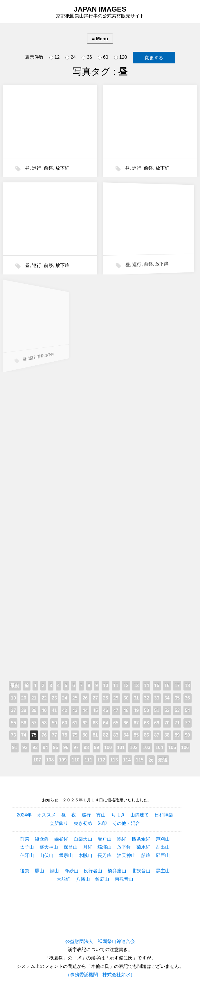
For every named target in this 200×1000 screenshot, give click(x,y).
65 (115, 722)
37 (13, 710)
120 (120, 57)
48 (126, 710)
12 (54, 57)
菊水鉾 (143, 847)
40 (44, 710)
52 (167, 710)
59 (54, 722)
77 (54, 734)
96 (66, 747)
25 (75, 697)
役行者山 (93, 870)
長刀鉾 (104, 855)
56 (23, 722)
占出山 (163, 847)
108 (50, 759)
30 (126, 697)
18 (187, 685)
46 (105, 710)
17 (177, 685)
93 (35, 747)
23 (54, 697)
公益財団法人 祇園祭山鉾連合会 (100, 941)
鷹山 (39, 870)
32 (146, 697)
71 (177, 722)
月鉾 (87, 847)
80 (85, 734)
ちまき (118, 814)
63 (95, 722)
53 (177, 710)
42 (64, 710)
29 (115, 697)
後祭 (24, 870)
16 (167, 685)
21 (34, 697)
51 (156, 710)
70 (167, 722)
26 (85, 697)
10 (105, 685)
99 (96, 747)
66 (126, 722)
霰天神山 (48, 847)
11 (115, 685)
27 (95, 697)
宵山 (101, 814)
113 (114, 759)
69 (156, 722)
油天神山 (126, 855)
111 (88, 759)
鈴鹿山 (102, 879)
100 (108, 747)
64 (105, 722)
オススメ (46, 814)
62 (85, 722)
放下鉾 (62, 168)
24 (70, 57)
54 (187, 710)
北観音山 (141, 870)
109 (63, 759)
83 (115, 734)
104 (159, 747)
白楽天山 (83, 838)
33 (156, 697)
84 (126, 734)
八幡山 (83, 879)
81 (95, 734)
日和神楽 (163, 814)
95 (55, 747)
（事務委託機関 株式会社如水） (100, 974)
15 (156, 685)
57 (34, 722)
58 (44, 722)
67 (136, 722)
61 (75, 722)
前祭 (48, 168)
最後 (162, 759)
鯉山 (54, 870)
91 (14, 747)
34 (167, 697)
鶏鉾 (121, 838)
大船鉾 (64, 879)
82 (105, 734)
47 (115, 710)
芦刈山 (163, 838)
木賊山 (85, 855)
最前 (14, 685)
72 (187, 722)
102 (134, 747)
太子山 (27, 847)
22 (44, 697)
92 (25, 747)
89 (177, 734)
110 (76, 759)
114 (127, 759)
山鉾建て (139, 814)
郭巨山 (163, 855)
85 (136, 734)
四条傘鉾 (141, 838)
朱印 (102, 823)
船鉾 (145, 855)
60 (103, 57)
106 (185, 747)
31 (136, 697)
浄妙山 (71, 870)
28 (105, 697)
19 (13, 697)
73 (13, 734)
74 (23, 734)
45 (95, 710)
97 (76, 747)
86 (146, 734)
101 (121, 747)
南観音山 (124, 879)
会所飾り (59, 823)
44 (85, 710)
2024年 (24, 814)
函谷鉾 (61, 838)
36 (87, 57)
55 (13, 722)
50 (146, 710)
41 (54, 710)
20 (23, 697)
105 (172, 747)
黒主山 (163, 870)
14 (146, 685)
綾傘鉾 (42, 838)
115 (140, 759)
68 (146, 722)
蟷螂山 (104, 847)
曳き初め (83, 823)
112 (101, 759)
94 (45, 747)
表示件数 (34, 57)
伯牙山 (27, 855)
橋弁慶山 (117, 870)
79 (75, 734)
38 (23, 710)
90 (187, 734)
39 (34, 710)
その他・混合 (126, 823)
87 (156, 734)
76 (44, 734)
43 (75, 710)
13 (136, 685)
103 (146, 747)
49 (136, 710)
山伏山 (46, 855)
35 (177, 697)
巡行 (36, 168)
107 (37, 759)
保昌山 (71, 847)
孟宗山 (66, 855)
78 (64, 734)
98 (86, 747)
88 (167, 734)
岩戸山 (104, 838)
